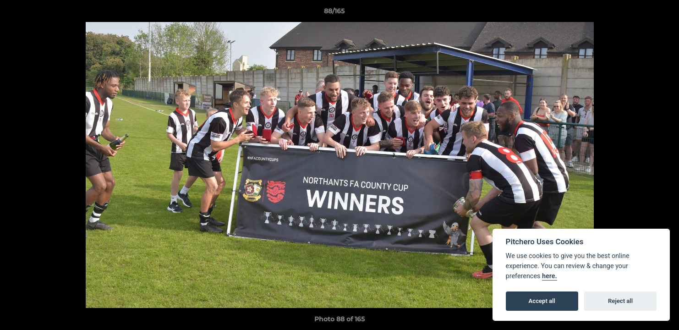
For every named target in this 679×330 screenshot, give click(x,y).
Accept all (542, 300)
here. (549, 276)
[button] (640, 13)
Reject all (620, 300)
